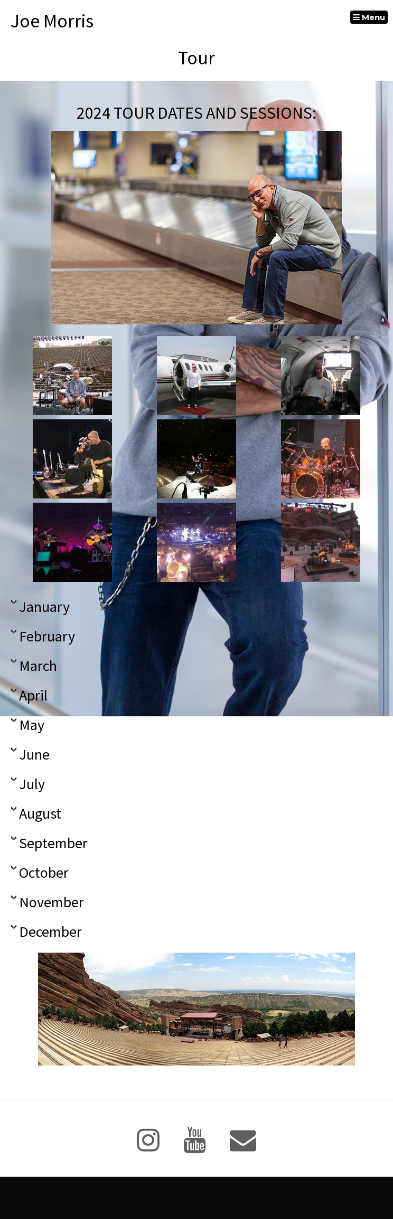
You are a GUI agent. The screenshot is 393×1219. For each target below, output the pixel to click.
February (47, 637)
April (33, 696)
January (44, 607)
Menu (369, 17)
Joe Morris (52, 21)
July (32, 784)
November (51, 902)
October (44, 873)
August (40, 814)
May (31, 725)
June (34, 755)
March (38, 666)
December (50, 932)
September (53, 843)
